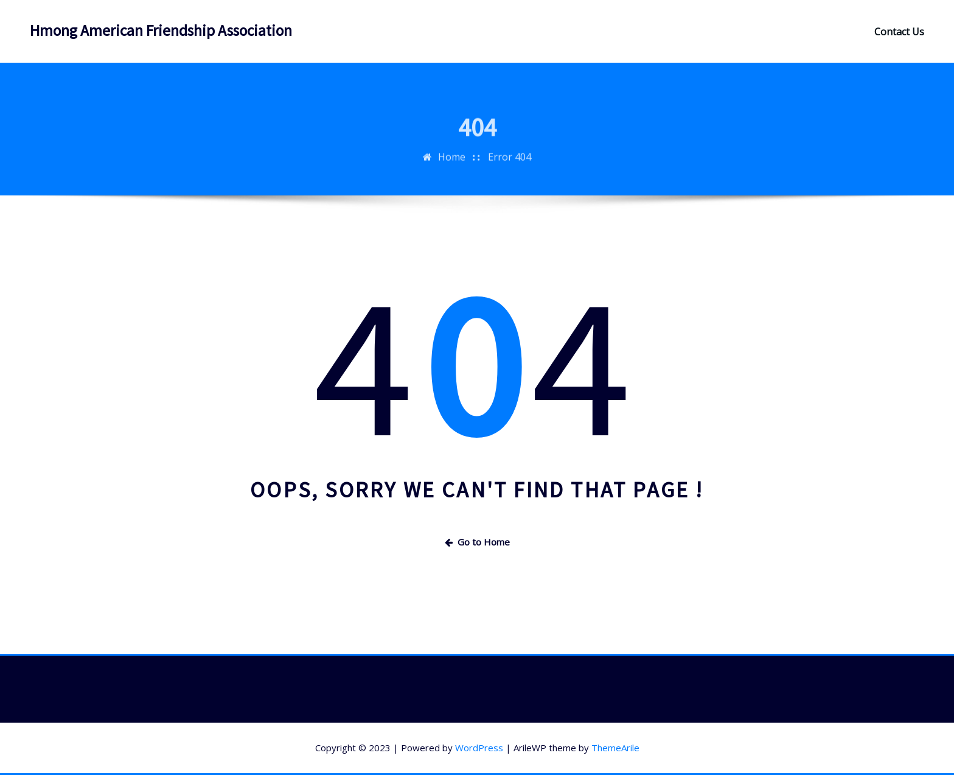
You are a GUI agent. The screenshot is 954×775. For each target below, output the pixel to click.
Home (451, 162)
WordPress (479, 748)
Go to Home (477, 542)
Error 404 (509, 162)
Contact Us (899, 31)
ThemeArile (615, 748)
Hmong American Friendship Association (161, 30)
